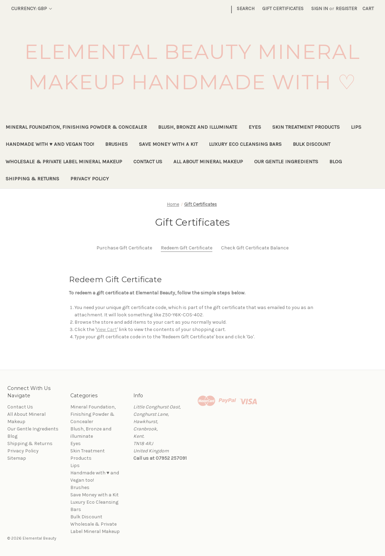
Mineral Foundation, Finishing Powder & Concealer (76, 127)
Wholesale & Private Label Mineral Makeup (64, 161)
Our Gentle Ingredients (286, 161)
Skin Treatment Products (306, 127)
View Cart (106, 329)
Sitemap (16, 458)
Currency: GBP (31, 9)
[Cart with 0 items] (368, 8)
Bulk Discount (311, 144)
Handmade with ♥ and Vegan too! (50, 144)
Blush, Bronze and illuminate (197, 127)
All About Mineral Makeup (208, 161)
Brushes (116, 144)
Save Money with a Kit (168, 144)
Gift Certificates (283, 9)
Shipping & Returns (32, 178)
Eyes (255, 127)
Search (245, 9)
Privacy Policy (89, 178)
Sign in (319, 9)
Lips (356, 127)
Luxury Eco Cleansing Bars (245, 144)
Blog (335, 161)
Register (346, 9)
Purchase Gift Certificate (124, 248)
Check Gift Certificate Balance (255, 248)
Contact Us (147, 161)
